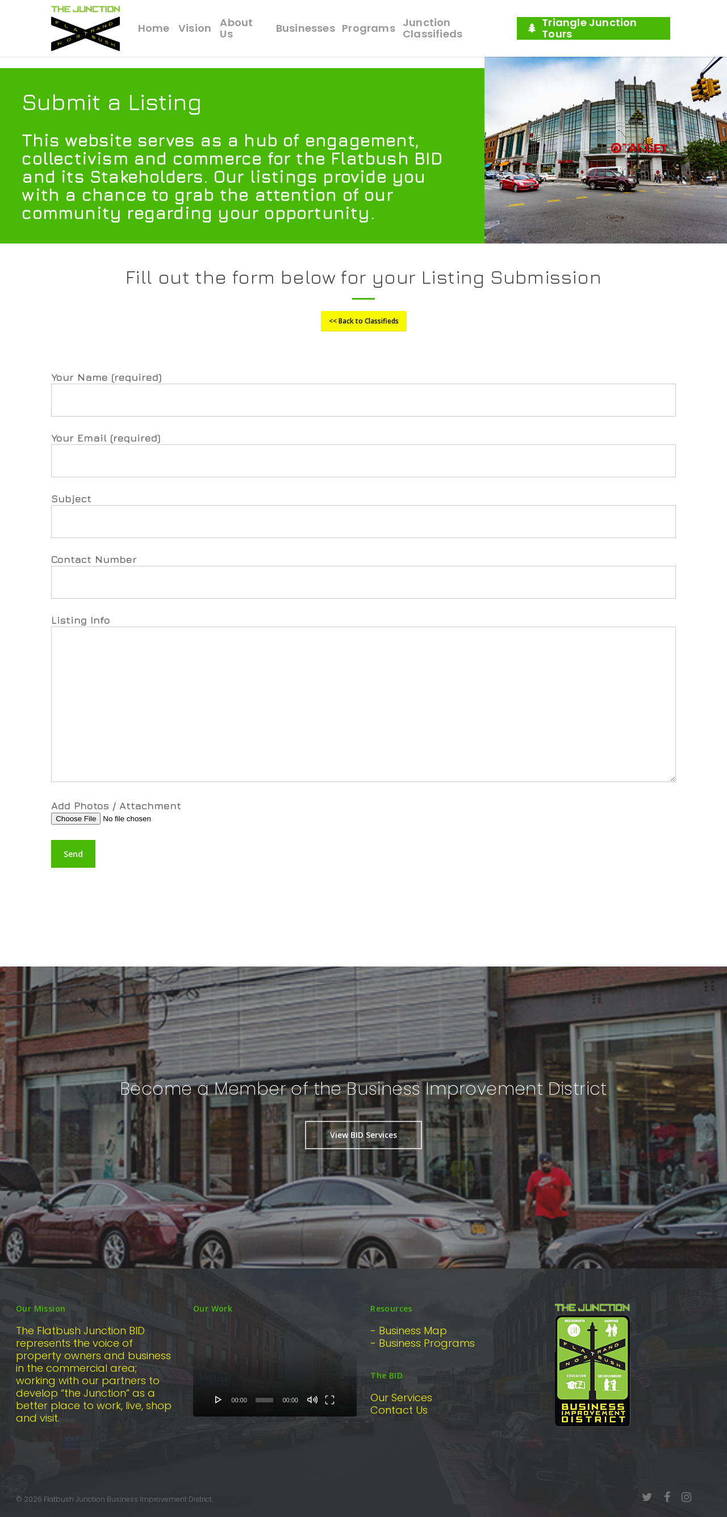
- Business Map (408, 1330)
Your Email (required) (363, 454)
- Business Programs (422, 1343)
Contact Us (399, 1410)
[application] (275, 1371)
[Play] (219, 1399)
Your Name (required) (363, 394)
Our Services (401, 1397)
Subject (363, 515)
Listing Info (363, 699)
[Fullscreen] (330, 1399)
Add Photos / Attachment (363, 812)
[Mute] (312, 1399)
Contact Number (363, 576)
